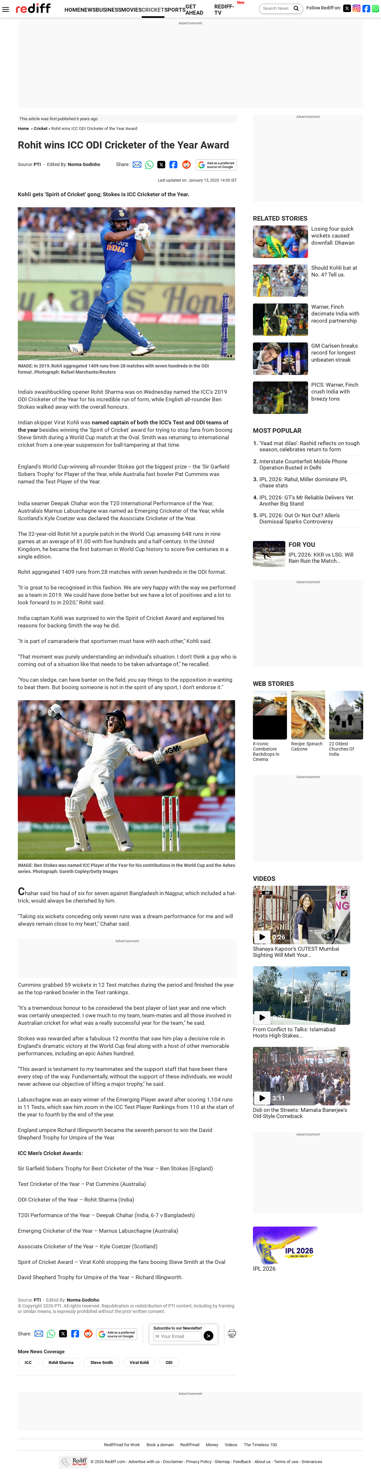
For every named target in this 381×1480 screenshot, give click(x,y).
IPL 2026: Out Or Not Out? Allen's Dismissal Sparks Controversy (299, 518)
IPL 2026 (264, 1269)
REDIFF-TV (224, 10)
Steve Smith (101, 1362)
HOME (72, 10)
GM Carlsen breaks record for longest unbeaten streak (334, 353)
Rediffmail (189, 1444)
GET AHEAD (194, 10)
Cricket (40, 128)
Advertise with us (144, 1462)
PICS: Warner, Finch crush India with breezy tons (334, 392)
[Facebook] (366, 8)
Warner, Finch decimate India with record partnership (335, 314)
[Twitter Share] (160, 164)
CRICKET (153, 10)
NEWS (88, 10)
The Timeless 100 (260, 1444)
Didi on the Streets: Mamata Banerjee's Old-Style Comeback (300, 1113)
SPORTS (174, 10)
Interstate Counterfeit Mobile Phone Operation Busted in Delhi (303, 464)
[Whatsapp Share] (148, 164)
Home (23, 128)
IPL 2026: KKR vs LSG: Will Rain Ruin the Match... (321, 558)
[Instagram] (357, 8)
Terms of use (286, 1462)
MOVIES (131, 10)
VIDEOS (264, 878)
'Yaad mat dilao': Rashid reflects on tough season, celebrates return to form (309, 446)
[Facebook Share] (173, 164)
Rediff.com (115, 1462)
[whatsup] (376, 8)
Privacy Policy (198, 1462)
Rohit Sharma (61, 1362)
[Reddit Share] (185, 164)
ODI (169, 1362)
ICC (28, 1362)
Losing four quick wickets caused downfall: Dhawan (332, 236)
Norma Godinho (84, 164)
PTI (37, 164)
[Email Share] (136, 164)
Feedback (242, 1462)
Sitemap (222, 1462)
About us (263, 1462)
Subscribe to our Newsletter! (177, 1328)
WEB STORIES (273, 684)
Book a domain (160, 1444)
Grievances (312, 1462)
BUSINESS (108, 10)
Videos (231, 1444)
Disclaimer (173, 1462)
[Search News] (294, 9)
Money (212, 1444)
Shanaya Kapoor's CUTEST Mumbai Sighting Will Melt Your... (296, 952)
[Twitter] (347, 8)
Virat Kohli (139, 1362)
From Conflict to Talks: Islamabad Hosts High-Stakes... (294, 1032)
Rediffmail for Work (122, 1444)
